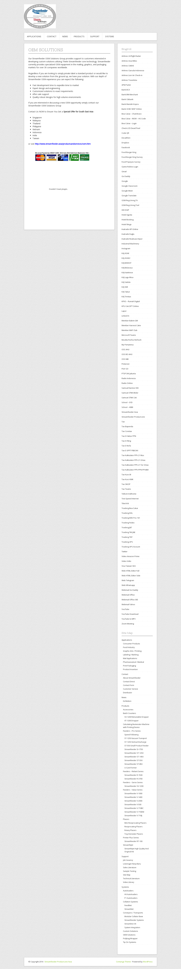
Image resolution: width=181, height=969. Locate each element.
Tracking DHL (127, 513)
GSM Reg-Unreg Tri (130, 200)
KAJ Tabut (126, 291)
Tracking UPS (127, 542)
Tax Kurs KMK (127, 479)
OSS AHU (125, 349)
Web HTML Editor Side (131, 575)
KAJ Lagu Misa (127, 277)
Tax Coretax (127, 431)
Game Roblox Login (130, 166)
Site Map (126, 875)
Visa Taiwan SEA (129, 566)
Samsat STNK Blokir (130, 392)
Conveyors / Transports (133, 912)
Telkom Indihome (129, 493)
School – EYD (127, 402)
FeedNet (128, 905)
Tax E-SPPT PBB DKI (130, 450)
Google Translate (129, 195)
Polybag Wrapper (130, 938)
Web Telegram (128, 580)
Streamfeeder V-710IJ (133, 815)
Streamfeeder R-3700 (133, 779)
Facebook (126, 147)
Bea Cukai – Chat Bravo (132, 113)
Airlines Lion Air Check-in (132, 75)
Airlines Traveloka (129, 80)
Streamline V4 (130, 924)
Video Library (128, 882)
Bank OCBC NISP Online (132, 109)
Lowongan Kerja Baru (132, 863)
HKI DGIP (125, 210)
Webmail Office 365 (130, 599)
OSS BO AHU (127, 354)
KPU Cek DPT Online (130, 306)
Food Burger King (129, 152)
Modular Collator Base (133, 916)
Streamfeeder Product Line (133, 417)
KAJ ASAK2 (126, 258)
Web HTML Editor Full (130, 570)
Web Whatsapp (128, 585)
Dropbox (125, 142)
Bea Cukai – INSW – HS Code (134, 118)
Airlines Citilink (128, 65)
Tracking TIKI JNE (128, 532)
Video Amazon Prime (130, 556)
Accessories (128, 709)
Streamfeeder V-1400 (133, 797)
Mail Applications (130, 658)
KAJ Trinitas (126, 296)
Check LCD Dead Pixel (131, 128)
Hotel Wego (127, 224)
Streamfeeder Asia (130, 412)
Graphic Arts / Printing (132, 651)
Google (125, 181)
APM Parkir (126, 85)
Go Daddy (126, 176)
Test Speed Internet (130, 498)
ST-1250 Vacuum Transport (135, 738)
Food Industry (129, 647)
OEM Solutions (129, 934)
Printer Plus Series (131, 837)
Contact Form (128, 685)
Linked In (125, 316)
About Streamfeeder (132, 678)
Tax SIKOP (126, 484)
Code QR (125, 133)
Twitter (124, 551)
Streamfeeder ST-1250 (133, 753)
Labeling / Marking (130, 654)
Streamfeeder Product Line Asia (58, 961)
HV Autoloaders (130, 894)
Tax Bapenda (127, 426)
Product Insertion (130, 669)
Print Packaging (129, 665)
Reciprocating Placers (133, 826)
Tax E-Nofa (126, 445)
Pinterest (125, 364)
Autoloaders (128, 890)
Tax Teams (126, 489)
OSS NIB (125, 359)
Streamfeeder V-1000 (133, 793)
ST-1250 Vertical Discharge (135, 742)
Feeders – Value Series (133, 789)
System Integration (132, 927)
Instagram (126, 248)
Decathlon (126, 138)
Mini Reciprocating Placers (135, 823)
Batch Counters (129, 713)
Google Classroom (129, 186)
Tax (123, 421)
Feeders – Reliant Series (133, 771)
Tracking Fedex (128, 522)
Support (94, 36)
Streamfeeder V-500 (132, 804)
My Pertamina (127, 344)
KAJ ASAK (125, 253)
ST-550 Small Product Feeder (136, 745)
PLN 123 (125, 368)
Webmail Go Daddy (130, 590)
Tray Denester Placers (133, 834)
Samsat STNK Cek (129, 397)
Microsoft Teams (129, 335)
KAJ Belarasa (127, 267)
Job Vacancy (128, 860)
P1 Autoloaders (130, 898)
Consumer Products (131, 643)
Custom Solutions (130, 931)
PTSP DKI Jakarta (129, 373)
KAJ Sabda (126, 282)
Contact (51, 36)
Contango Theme (123, 961)
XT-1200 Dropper (131, 720)
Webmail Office (128, 595)
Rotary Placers (130, 830)
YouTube (125, 609)
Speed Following (131, 734)
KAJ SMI (125, 287)
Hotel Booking (127, 219)
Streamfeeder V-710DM (134, 812)
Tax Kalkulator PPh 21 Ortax (133, 460)
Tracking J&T (127, 527)
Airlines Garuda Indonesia (133, 70)
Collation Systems (130, 901)
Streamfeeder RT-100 (133, 841)
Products (79, 36)
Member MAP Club (129, 330)
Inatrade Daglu (128, 234)
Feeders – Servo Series (133, 782)
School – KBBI (127, 407)
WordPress (148, 961)
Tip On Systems (129, 942)
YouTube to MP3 (128, 619)
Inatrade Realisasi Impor (132, 239)
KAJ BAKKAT (126, 263)
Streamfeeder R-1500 (133, 775)
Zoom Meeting (128, 623)
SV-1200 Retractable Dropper (136, 717)
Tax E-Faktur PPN (129, 436)
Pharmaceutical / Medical (133, 662)
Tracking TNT (127, 537)
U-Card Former (130, 768)
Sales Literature (129, 867)
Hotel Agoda (127, 214)
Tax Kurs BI (126, 474)
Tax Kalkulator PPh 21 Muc (133, 455)
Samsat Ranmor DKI (130, 388)
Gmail (124, 171)
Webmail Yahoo (128, 604)
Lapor (124, 311)
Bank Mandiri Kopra (130, 104)
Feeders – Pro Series (132, 731)
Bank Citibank (127, 99)
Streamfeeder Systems (134, 920)
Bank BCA (126, 89)
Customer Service (130, 689)
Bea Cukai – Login (129, 123)
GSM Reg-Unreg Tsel (130, 205)
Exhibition (127, 701)
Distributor (127, 692)
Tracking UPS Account (131, 546)
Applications (34, 36)
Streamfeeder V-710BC (134, 808)
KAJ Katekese (127, 272)
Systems (109, 36)
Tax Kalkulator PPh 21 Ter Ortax (135, 465)
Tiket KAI (125, 503)
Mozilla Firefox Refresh (131, 340)
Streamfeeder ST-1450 (133, 757)
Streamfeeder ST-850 (133, 764)
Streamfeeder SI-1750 (133, 749)
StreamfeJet (128, 845)
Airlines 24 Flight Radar (131, 56)
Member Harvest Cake (131, 325)
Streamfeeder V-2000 (133, 801)
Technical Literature (131, 878)
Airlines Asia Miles (129, 61)
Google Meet (127, 190)
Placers (126, 819)
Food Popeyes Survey (131, 162)
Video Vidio (126, 561)
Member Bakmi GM (130, 320)
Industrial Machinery (130, 243)
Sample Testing (129, 871)
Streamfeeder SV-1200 (133, 786)
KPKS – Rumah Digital (131, 301)
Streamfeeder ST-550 (133, 760)
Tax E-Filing (126, 441)
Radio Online (127, 383)
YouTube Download (130, 614)
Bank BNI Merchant (130, 94)
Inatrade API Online (130, 229)
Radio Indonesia (129, 378)
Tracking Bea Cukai (130, 508)
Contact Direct (129, 681)
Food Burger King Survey (132, 157)
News (65, 36)
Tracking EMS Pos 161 (131, 518)
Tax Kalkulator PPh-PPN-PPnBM (135, 469)
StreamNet (128, 909)
